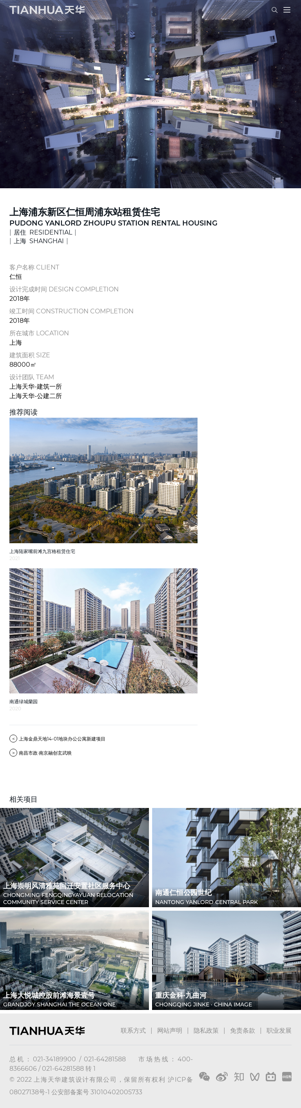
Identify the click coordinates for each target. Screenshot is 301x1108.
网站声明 (169, 1030)
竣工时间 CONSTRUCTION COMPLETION (71, 311)
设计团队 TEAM (31, 377)
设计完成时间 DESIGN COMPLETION (64, 289)
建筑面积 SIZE (29, 355)
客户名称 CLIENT (34, 267)
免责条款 (242, 1030)
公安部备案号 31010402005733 (96, 1092)
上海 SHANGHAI (39, 241)
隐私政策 (206, 1030)
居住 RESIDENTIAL (43, 232)
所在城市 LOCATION (39, 333)
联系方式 (133, 1030)
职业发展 (279, 1030)
